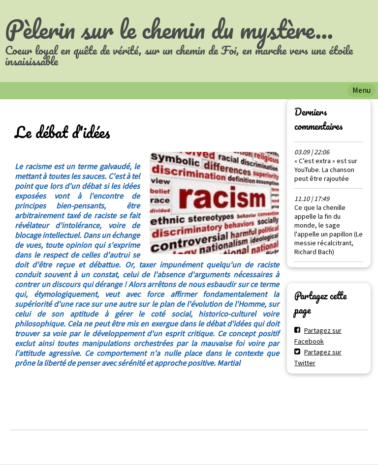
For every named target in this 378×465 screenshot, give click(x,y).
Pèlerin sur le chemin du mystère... (169, 29)
